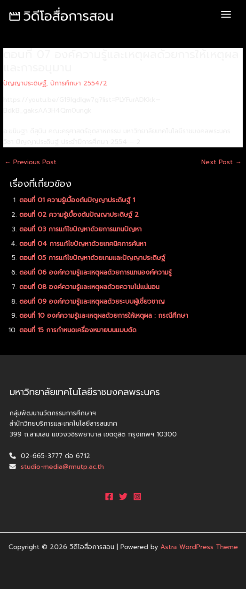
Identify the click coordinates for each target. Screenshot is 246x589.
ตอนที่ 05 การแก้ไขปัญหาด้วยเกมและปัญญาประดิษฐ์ (92, 258)
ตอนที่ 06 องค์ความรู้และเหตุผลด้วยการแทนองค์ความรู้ (95, 272)
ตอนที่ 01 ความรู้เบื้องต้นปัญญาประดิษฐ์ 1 (77, 200)
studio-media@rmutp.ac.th (62, 467)
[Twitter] (123, 496)
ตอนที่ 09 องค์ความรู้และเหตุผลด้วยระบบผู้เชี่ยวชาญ (92, 301)
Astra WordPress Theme (199, 547)
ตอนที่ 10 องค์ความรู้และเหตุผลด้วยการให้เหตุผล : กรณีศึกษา (103, 316)
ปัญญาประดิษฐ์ (24, 83)
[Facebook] (109, 496)
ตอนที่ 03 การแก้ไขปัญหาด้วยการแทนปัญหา (80, 229)
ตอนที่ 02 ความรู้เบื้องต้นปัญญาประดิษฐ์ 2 (79, 215)
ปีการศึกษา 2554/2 (78, 83)
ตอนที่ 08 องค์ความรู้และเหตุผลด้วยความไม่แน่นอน (89, 287)
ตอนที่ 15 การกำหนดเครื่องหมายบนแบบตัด (77, 330)
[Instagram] (137, 496)
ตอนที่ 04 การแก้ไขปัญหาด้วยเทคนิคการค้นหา (82, 244)
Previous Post (30, 162)
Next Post (221, 162)
